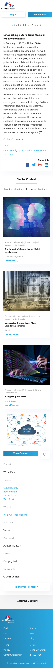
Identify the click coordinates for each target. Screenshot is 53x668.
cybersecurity (25, 151)
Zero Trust (8, 499)
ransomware (39, 151)
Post (5, 634)
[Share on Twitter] (34, 165)
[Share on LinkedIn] (46, 165)
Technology (9, 496)
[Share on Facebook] (27, 165)
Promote (7, 639)
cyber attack (9, 151)
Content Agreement (12, 655)
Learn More (12, 261)
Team (32, 634)
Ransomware (10, 492)
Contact (33, 645)
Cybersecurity (10, 488)
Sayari (7, 330)
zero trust (8, 154)
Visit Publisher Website (15, 515)
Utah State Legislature (14, 257)
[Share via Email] (40, 165)
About (33, 628)
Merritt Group (10, 401)
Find (13, 25)
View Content (20, 453)
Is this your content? (26, 587)
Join (39, 15)
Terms (6, 645)
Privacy (6, 650)
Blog (32, 639)
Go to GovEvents (38, 650)
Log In (13, 15)
